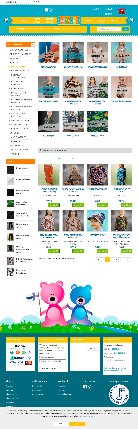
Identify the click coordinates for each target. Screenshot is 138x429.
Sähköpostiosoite (46, 357)
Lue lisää (93, 348)
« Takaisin (42, 159)
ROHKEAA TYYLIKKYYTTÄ (18, 76)
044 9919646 (113, 349)
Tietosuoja (10, 390)
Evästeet (10, 386)
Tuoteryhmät (14, 45)
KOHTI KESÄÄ (18, 89)
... (125, 260)
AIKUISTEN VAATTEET (50, 20)
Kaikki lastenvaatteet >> (114, 371)
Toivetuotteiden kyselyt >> (115, 368)
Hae (125, 29)
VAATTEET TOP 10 (19, 125)
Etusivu (23, 20)
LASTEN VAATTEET (36, 20)
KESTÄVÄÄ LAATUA (20, 71)
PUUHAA (101, 20)
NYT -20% (14, 154)
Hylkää (77, 424)
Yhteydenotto (12, 399)
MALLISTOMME (17, 67)
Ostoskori (107, 9)
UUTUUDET (15, 133)
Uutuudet (114, 20)
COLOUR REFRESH (19, 150)
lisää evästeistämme (87, 416)
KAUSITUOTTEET (18, 137)
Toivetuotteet (38, 394)
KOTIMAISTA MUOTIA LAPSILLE (21, 108)
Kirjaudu (61, 386)
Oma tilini (96, 9)
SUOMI (35, 2)
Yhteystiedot (11, 394)
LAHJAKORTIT (17, 142)
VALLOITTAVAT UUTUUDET (18, 83)
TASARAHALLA (17, 146)
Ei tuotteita (107, 14)
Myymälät (10, 403)
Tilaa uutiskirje (47, 369)
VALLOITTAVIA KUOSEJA (18, 115)
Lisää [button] (53, 205)
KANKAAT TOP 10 (19, 129)
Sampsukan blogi (65, 394)
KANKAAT (88, 20)
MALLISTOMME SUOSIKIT (18, 94)
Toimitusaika (37, 386)
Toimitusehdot (38, 390)
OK (60, 424)
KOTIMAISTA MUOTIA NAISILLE (21, 101)
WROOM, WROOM (20, 121)
